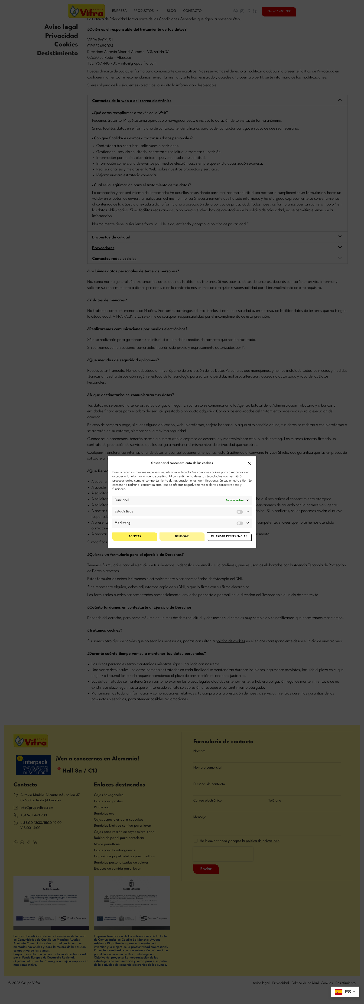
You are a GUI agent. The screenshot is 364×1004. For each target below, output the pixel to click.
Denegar (182, 536)
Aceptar (134, 536)
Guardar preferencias (229, 536)
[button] (249, 463)
